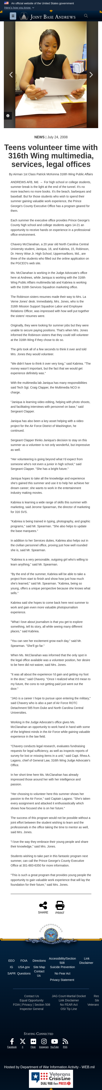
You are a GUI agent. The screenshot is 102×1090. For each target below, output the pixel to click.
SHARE (43, 907)
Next (90, 74)
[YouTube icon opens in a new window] (54, 1042)
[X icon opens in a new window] (22, 1042)
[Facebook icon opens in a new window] (12, 1042)
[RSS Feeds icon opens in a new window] (65, 1042)
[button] (19, 8)
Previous (11, 74)
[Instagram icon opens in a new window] (44, 1042)
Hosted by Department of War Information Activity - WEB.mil (49, 1067)
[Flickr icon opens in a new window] (33, 1042)
